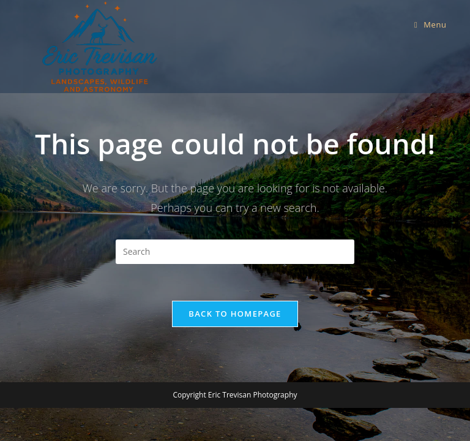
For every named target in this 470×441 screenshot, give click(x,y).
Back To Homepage (234, 313)
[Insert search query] (235, 251)
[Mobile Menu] (430, 24)
